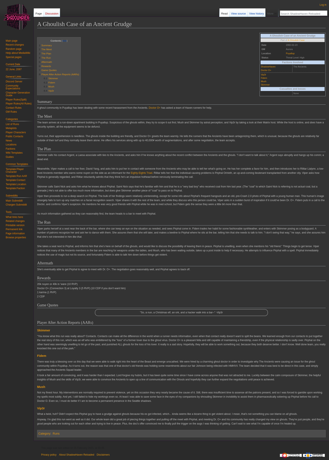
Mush (263, 81)
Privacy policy (48, 454)
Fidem (264, 78)
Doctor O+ (266, 70)
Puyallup (290, 53)
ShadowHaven (268, 66)
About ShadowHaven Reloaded (76, 454)
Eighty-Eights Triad (141, 172)
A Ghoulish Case (296, 40)
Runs (56, 433)
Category (44, 433)
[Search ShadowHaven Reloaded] (301, 14)
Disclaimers (103, 454)
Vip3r (263, 74)
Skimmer (265, 84)
